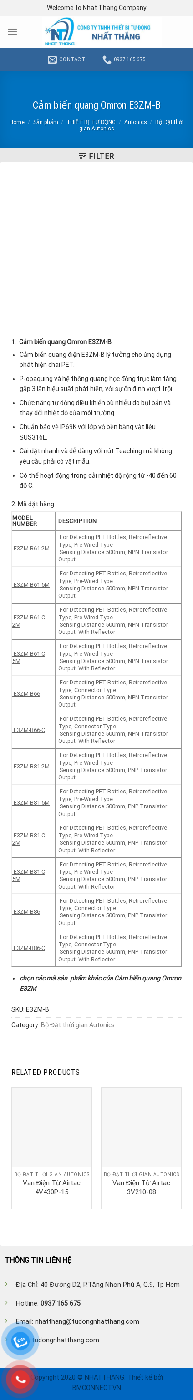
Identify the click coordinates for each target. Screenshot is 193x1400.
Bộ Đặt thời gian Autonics (78, 1025)
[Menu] (12, 31)
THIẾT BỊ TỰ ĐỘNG (91, 122)
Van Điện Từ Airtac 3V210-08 (141, 1187)
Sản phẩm (45, 122)
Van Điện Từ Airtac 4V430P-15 (52, 1187)
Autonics (135, 122)
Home (17, 122)
